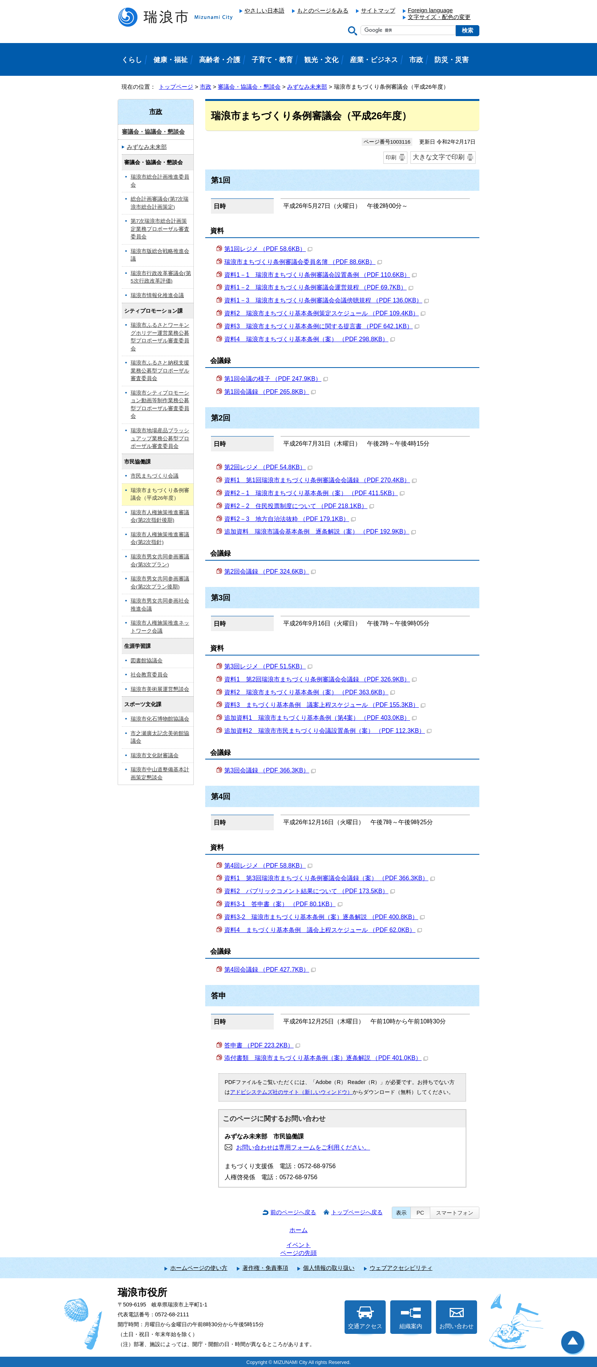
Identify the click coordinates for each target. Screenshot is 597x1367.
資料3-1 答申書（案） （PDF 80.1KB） (283, 904)
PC (420, 1213)
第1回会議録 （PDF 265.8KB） (270, 392)
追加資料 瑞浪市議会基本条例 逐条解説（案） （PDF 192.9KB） (320, 531)
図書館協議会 (147, 661)
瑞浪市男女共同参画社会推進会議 (160, 605)
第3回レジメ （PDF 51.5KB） (268, 666)
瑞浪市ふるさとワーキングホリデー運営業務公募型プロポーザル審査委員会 (160, 337)
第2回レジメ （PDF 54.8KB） (268, 467)
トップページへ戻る (357, 1212)
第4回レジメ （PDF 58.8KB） (268, 865)
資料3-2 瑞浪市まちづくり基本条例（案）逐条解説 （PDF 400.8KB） (324, 917)
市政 (205, 86)
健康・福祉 (170, 60)
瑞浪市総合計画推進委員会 (160, 181)
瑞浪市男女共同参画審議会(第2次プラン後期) (160, 583)
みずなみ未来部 (307, 86)
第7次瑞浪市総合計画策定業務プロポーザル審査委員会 (160, 229)
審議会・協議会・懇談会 (249, 86)
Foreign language (430, 10)
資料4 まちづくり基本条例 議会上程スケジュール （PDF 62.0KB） (323, 930)
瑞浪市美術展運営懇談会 (160, 689)
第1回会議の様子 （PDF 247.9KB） (276, 379)
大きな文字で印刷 (439, 157)
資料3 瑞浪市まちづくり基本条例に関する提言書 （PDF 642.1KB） (321, 326)
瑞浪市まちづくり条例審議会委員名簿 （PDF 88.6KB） (303, 262)
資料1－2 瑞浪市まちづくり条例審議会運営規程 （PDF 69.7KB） (318, 287)
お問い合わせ (456, 1317)
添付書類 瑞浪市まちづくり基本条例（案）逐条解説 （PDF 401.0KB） (326, 1058)
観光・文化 (321, 60)
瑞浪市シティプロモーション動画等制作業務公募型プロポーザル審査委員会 (160, 404)
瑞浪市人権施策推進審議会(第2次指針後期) (160, 516)
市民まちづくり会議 (155, 476)
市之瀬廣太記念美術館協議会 (160, 737)
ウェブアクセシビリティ (401, 1268)
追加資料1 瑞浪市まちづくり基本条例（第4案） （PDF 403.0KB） (320, 718)
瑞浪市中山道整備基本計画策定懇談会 (160, 773)
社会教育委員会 (149, 675)
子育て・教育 (272, 60)
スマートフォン (454, 1213)
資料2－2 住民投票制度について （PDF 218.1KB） (299, 506)
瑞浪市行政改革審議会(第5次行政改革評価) (161, 277)
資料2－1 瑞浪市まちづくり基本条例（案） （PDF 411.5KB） (314, 493)
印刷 (391, 157)
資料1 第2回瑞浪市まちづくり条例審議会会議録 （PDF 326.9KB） (320, 679)
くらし (131, 60)
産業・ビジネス (374, 60)
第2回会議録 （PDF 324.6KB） (270, 571)
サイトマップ (378, 10)
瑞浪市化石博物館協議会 (160, 719)
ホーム (298, 1230)
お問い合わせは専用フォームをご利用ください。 (303, 1147)
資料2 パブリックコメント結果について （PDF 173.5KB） (309, 891)
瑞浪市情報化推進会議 (157, 295)
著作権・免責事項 (265, 1268)
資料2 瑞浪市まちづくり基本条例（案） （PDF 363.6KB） (309, 692)
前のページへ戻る (293, 1212)
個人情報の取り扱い (328, 1268)
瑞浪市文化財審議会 (155, 755)
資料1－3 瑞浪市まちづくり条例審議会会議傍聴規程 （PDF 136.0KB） (326, 300)
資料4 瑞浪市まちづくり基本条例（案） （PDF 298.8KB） (309, 339)
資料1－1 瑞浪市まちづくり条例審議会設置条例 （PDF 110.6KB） (320, 275)
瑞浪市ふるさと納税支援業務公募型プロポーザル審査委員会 (160, 370)
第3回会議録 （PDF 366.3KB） (270, 770)
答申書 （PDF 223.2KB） (262, 1045)
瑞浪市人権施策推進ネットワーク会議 (160, 627)
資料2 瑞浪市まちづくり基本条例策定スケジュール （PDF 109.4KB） (324, 313)
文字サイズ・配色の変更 (439, 17)
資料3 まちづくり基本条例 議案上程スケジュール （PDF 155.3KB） (324, 705)
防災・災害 (451, 60)
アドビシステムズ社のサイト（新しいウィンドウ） (291, 1092)
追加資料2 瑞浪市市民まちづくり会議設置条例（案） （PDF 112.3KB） (327, 730)
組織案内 (410, 1317)
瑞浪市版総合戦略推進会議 (160, 255)
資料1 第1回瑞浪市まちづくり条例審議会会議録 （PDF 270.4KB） (320, 480)
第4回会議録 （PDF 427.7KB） (270, 969)
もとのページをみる (322, 10)
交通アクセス (365, 1317)
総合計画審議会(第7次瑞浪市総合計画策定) (159, 203)
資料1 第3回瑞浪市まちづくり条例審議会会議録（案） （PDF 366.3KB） (329, 878)
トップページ (176, 86)
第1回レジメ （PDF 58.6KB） (268, 249)
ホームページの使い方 (198, 1268)
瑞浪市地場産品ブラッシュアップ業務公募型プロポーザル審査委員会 (160, 438)
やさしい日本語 (264, 10)
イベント (298, 1245)
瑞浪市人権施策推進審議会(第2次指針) (160, 538)
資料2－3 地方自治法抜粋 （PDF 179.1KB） (290, 519)
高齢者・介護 (219, 60)
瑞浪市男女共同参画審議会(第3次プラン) (160, 561)
